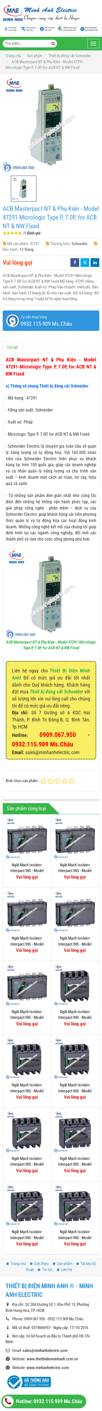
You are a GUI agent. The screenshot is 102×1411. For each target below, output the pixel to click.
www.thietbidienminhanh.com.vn (52, 1305)
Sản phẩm (62, 1210)
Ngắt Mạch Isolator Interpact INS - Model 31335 (74, 871)
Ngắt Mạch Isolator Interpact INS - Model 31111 (74, 1091)
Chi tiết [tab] (12, 347)
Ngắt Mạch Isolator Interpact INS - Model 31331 (74, 944)
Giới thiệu (39, 1210)
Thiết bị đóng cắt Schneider (56, 691)
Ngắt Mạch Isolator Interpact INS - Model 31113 (27, 1091)
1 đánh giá (32, 233)
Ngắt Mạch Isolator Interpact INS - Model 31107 (74, 1122)
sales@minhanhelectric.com (45, 1296)
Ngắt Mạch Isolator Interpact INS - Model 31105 (74, 1184)
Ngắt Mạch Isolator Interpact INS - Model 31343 (27, 1017)
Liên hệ (64, 1216)
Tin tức (45, 1216)
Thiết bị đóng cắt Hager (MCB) (34, 1386)
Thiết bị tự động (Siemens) (31, 1368)
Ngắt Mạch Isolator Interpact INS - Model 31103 (74, 1153)
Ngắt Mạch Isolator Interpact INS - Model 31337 (27, 871)
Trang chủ (16, 1210)
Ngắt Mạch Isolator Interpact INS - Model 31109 (27, 1164)
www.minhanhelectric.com (48, 1314)
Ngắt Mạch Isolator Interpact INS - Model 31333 (27, 944)
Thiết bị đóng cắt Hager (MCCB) (36, 1377)
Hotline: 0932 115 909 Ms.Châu (42, 1401)
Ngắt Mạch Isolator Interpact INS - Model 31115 (74, 1017)
